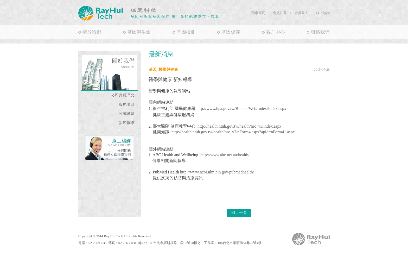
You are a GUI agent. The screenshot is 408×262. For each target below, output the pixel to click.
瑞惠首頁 (258, 13)
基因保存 (230, 32)
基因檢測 (186, 32)
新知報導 (126, 123)
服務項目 (126, 104)
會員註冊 (279, 13)
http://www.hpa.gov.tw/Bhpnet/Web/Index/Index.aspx (241, 108)
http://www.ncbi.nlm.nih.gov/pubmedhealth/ (217, 172)
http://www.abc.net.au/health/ (225, 155)
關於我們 (91, 32)
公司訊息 (126, 113)
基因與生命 (139, 32)
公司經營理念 (122, 95)
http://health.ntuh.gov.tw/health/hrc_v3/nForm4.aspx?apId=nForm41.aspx (233, 132)
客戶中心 (275, 32)
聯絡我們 (320, 32)
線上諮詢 (323, 13)
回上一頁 (239, 212)
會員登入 (301, 13)
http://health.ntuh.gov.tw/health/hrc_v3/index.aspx (239, 126)
